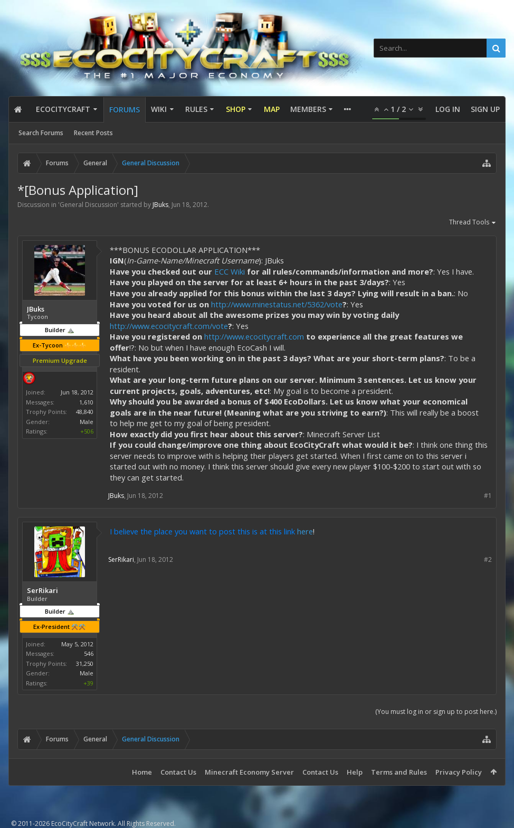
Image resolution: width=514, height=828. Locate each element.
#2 (488, 559)
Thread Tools (473, 223)
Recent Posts (93, 132)
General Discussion (88, 204)
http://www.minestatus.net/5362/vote (276, 304)
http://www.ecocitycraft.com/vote (169, 326)
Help (355, 772)
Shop (235, 109)
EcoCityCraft (63, 109)
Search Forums (40, 132)
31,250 (84, 663)
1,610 (86, 402)
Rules (196, 109)
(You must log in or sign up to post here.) (436, 711)
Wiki (159, 109)
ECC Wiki (229, 271)
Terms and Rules (399, 772)
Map (272, 109)
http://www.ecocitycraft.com (254, 336)
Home (142, 772)
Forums (124, 110)
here (305, 531)
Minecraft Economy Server (249, 772)
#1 (488, 496)
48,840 (84, 412)
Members (308, 109)
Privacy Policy (458, 772)
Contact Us (178, 772)
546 (88, 653)
